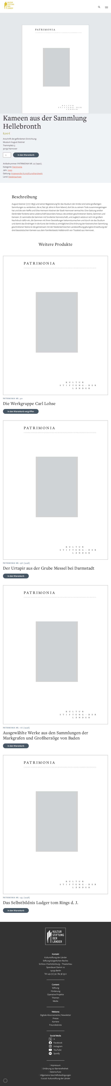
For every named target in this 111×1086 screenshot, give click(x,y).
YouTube (57, 1049)
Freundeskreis (55, 1024)
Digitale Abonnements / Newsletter (55, 1015)
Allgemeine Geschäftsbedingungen (55, 1075)
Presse (55, 1018)
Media (55, 1001)
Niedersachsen (15, 176)
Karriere (55, 1021)
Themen (55, 997)
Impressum (56, 1065)
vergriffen (21, 411)
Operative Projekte (55, 994)
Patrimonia (17, 166)
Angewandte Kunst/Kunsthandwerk (27, 173)
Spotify (57, 1053)
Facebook (58, 1042)
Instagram (58, 1046)
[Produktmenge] (7, 155)
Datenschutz (55, 1071)
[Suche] (99, 7)
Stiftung (55, 987)
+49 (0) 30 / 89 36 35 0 (57, 973)
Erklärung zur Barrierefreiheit (55, 1068)
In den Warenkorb (26, 154)
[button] (5, 1080)
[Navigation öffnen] (106, 6)
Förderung (55, 991)
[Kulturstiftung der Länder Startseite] (9, 5)
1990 (10, 170)
